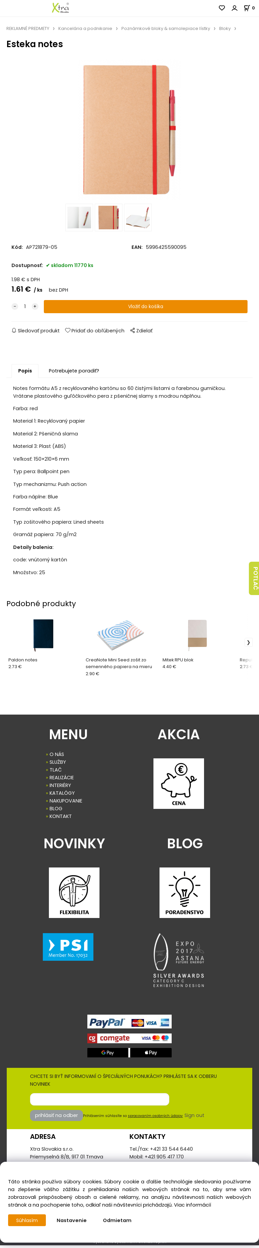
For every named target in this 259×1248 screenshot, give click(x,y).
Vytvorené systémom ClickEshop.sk (129, 1244)
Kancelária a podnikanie (85, 28)
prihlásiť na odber (56, 1118)
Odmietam (118, 1220)
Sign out (194, 1118)
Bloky (225, 28)
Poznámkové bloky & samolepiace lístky (165, 28)
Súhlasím (27, 1220)
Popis (25, 373)
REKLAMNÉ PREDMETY (27, 28)
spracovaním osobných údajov (155, 1118)
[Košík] (251, 8)
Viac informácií (192, 1205)
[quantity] (25, 309)
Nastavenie (72, 1220)
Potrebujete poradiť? (74, 373)
